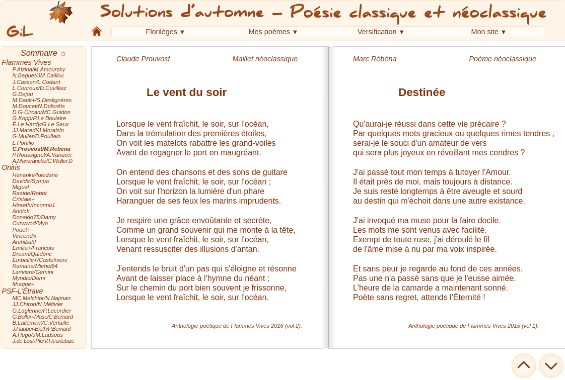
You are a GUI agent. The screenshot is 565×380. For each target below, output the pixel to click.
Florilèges (161, 32)
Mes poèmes (269, 32)
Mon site (485, 32)
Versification (377, 32)
